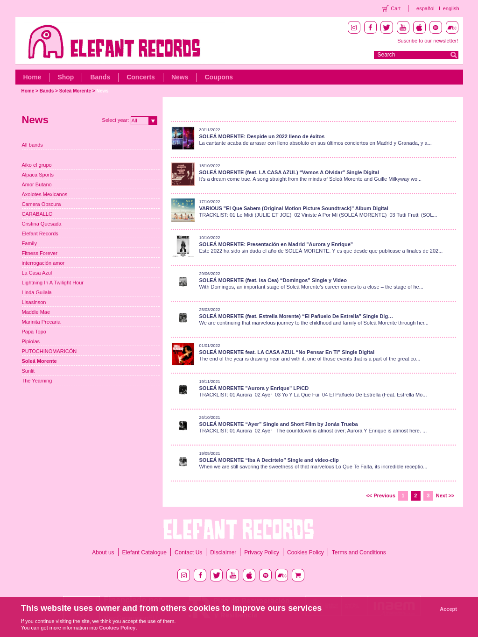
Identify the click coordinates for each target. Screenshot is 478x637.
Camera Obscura (41, 204)
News (180, 77)
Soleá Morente (75, 90)
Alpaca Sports (38, 174)
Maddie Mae (36, 312)
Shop (65, 77)
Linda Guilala (37, 292)
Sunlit (28, 371)
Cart (396, 8)
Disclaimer (223, 552)
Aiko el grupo (37, 165)
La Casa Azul (37, 273)
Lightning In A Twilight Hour (53, 282)
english (451, 8)
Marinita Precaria (41, 322)
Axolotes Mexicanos (45, 194)
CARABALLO (37, 214)
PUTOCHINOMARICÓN (49, 351)
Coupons (218, 77)
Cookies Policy (305, 552)
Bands (100, 77)
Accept (448, 609)
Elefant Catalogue (144, 552)
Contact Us (188, 552)
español (425, 8)
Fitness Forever (39, 253)
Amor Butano (37, 184)
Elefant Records (40, 233)
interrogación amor (43, 263)
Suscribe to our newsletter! (427, 40)
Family (29, 243)
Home (32, 77)
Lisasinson (34, 302)
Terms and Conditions (359, 552)
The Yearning (37, 380)
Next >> (445, 495)
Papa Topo (34, 331)
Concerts (141, 77)
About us (103, 552)
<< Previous (380, 495)
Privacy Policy (261, 552)
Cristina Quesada (42, 223)
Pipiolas (31, 341)
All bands (32, 145)
